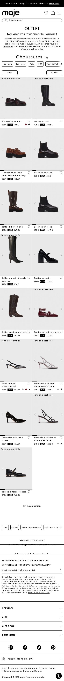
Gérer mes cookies (12, 671)
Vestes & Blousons (31, 527)
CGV (4, 668)
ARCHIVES (24, 540)
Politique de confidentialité (24, 668)
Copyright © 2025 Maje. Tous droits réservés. (23, 677)
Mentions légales (33, 671)
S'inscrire (61, 570)
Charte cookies (47, 668)
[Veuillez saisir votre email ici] (32, 570)
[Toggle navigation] (59, 13)
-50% (40, 64)
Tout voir (7, 64)
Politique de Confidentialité (16, 586)
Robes (14, 527)
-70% (31, 64)
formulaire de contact (38, 593)
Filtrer (54, 72)
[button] (46, 13)
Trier (9, 72)
